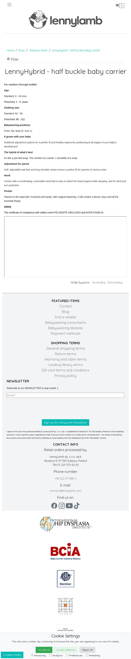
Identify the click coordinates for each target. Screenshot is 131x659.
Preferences (74, 655)
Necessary (38, 655)
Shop (21, 50)
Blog (65, 312)
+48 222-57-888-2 (65, 478)
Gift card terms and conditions (65, 370)
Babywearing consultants (65, 322)
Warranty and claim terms (65, 359)
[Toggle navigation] (36, 4)
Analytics (56, 655)
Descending (114, 282)
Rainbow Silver (39, 50)
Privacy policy (66, 375)
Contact (65, 306)
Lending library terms (65, 365)
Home (10, 50)
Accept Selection (65, 649)
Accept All (44, 649)
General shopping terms (65, 348)
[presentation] (33, 408)
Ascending (98, 282)
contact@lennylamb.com (66, 490)
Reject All (87, 649)
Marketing (93, 655)
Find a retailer (65, 317)
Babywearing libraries (65, 328)
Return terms (65, 354)
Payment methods (65, 333)
